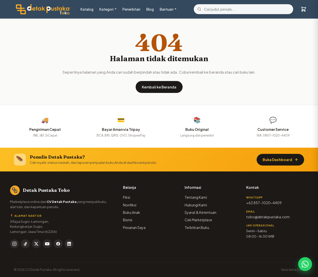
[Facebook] (58, 243)
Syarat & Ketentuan (200, 212)
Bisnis (127, 220)
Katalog (86, 9)
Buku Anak (131, 212)
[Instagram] (14, 243)
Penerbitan (131, 9)
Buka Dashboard (280, 159)
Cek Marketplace (198, 220)
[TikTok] (25, 243)
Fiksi (126, 197)
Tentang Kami (196, 197)
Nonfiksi (129, 205)
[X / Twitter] (36, 243)
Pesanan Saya (134, 227)
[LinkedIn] (69, 243)
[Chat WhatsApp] (305, 264)
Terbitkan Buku (197, 227)
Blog (150, 9)
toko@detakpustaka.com (268, 217)
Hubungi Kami (196, 205)
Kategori (106, 9)
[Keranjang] (303, 9)
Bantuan (166, 9)
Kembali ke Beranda (159, 87)
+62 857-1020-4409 (264, 202)
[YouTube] (47, 243)
